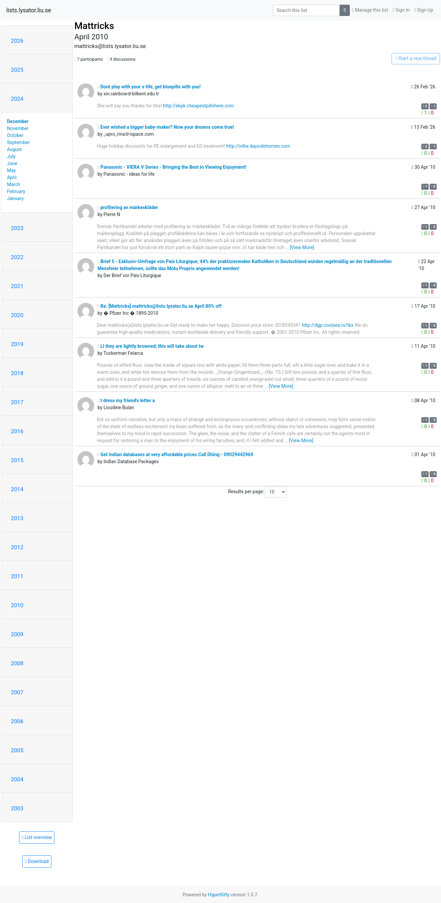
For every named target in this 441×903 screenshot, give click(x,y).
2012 (17, 547)
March (13, 184)
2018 (17, 373)
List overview (37, 837)
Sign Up (423, 10)
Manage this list (370, 10)
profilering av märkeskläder (127, 207)
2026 (17, 40)
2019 (17, 344)
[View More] (302, 247)
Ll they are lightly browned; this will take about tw (150, 346)
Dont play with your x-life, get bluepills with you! (149, 86)
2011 (17, 576)
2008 (17, 663)
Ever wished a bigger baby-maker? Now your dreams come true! (165, 127)
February (16, 191)
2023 (17, 228)
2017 (17, 402)
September (18, 142)
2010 (17, 605)
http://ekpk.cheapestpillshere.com (198, 105)
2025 (17, 69)
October (15, 135)
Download (37, 861)
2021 (17, 286)
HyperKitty (219, 894)
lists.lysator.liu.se (28, 10)
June (12, 163)
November (17, 128)
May (11, 170)
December (17, 121)
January (15, 198)
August (14, 149)
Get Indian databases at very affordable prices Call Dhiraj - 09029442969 (175, 454)
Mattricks (94, 25)
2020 (17, 315)
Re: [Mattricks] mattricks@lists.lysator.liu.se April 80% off (159, 306)
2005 (17, 750)
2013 (17, 518)
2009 (17, 634)
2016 (17, 431)
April (12, 177)
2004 (17, 779)
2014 (17, 489)
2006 (17, 721)
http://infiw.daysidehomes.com (258, 146)
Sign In (401, 10)
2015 (17, 460)
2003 (17, 808)
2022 (17, 257)
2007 (17, 692)
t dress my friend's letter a (126, 400)
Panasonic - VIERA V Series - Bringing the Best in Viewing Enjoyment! (171, 167)
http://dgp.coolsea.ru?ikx (328, 325)
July (11, 156)
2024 (17, 98)
